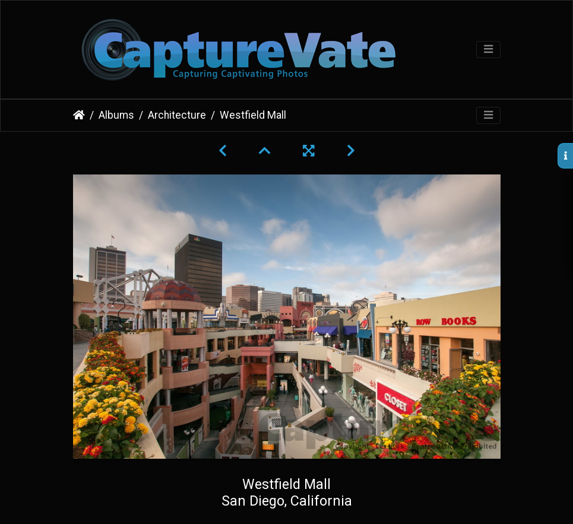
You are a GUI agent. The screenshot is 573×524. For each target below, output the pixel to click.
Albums (116, 115)
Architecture (177, 115)
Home (79, 115)
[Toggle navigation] (488, 49)
